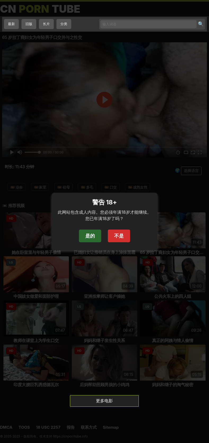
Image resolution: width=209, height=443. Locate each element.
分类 (63, 24)
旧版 (28, 24)
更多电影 (104, 400)
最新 (11, 24)
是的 (90, 236)
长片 (46, 24)
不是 (119, 236)
